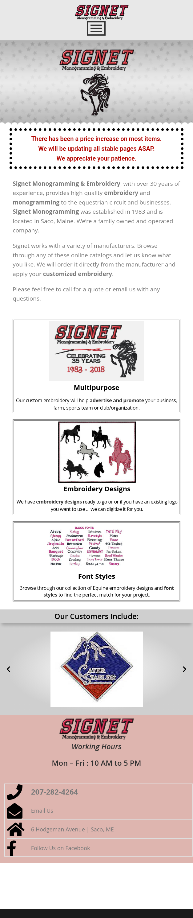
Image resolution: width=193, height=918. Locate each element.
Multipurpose (96, 387)
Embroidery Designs (97, 488)
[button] (8, 669)
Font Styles (96, 576)
